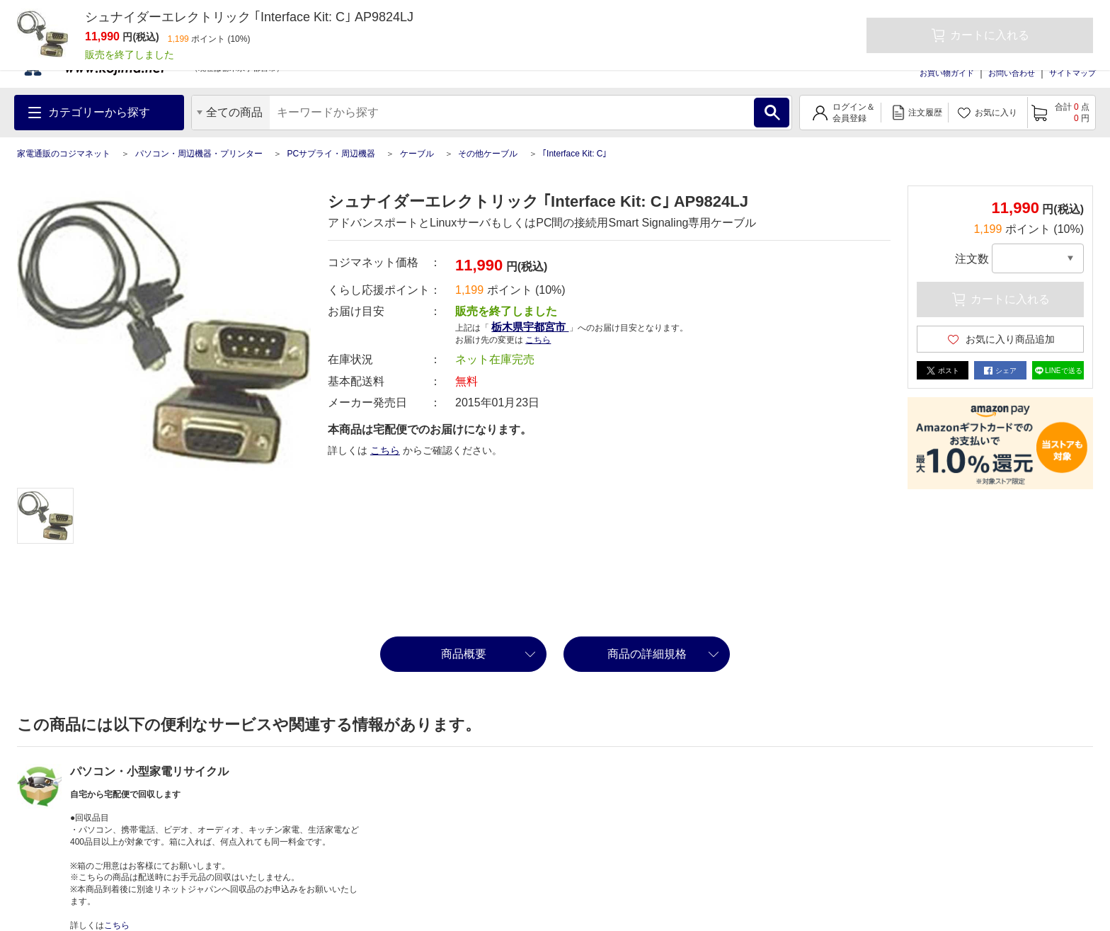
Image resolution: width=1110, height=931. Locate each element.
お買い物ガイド (947, 73)
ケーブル (417, 154)
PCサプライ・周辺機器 (331, 154)
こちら (538, 340)
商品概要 (463, 654)
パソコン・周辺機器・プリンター (199, 154)
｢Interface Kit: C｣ (574, 154)
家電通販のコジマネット (63, 154)
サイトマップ (1072, 73)
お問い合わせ (1011, 73)
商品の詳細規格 (647, 654)
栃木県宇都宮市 (529, 327)
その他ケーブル (487, 154)
